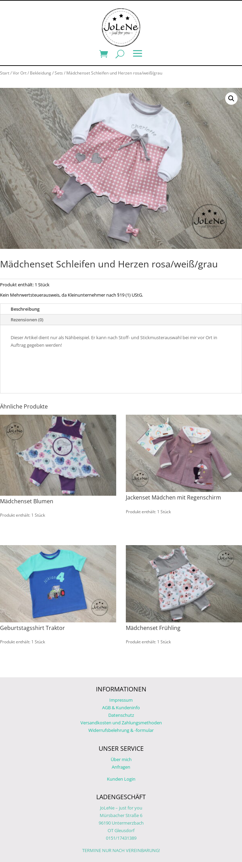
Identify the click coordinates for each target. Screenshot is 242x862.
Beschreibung (25, 309)
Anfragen (121, 767)
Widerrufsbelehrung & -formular (121, 730)
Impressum (121, 700)
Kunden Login (121, 779)
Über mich (121, 759)
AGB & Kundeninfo (121, 707)
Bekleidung (40, 73)
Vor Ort (19, 73)
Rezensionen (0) (27, 320)
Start (4, 73)
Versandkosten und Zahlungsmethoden (121, 723)
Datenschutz (121, 715)
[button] (231, 98)
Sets (59, 73)
